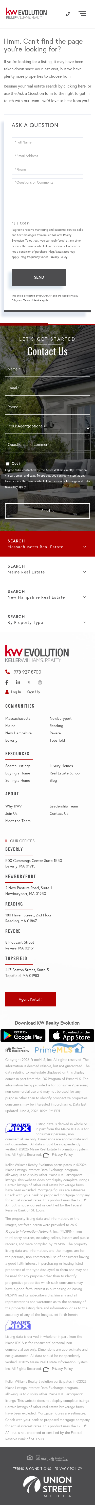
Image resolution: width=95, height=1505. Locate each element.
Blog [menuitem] (53, 780)
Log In (16, 692)
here (82, 86)
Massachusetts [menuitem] (17, 718)
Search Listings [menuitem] (17, 766)
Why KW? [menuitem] (13, 806)
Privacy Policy (58, 257)
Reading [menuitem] (56, 725)
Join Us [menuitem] (11, 813)
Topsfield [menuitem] (57, 740)
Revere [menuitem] (55, 733)
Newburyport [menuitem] (61, 718)
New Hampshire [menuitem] (18, 733)
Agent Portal (29, 999)
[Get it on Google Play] (23, 1036)
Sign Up (33, 692)
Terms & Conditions (32, 1469)
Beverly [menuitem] (11, 740)
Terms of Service (32, 300)
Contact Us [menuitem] (59, 813)
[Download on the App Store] (71, 1036)
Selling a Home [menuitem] (17, 780)
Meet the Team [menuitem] (18, 821)
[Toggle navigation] (82, 12)
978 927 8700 (27, 672)
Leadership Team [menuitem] (64, 806)
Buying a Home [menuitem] (17, 773)
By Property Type (25, 622)
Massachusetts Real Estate (36, 546)
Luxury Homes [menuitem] (61, 766)
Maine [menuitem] (10, 725)
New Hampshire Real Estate (36, 597)
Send (39, 277)
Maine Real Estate (26, 572)
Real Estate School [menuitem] (65, 773)
